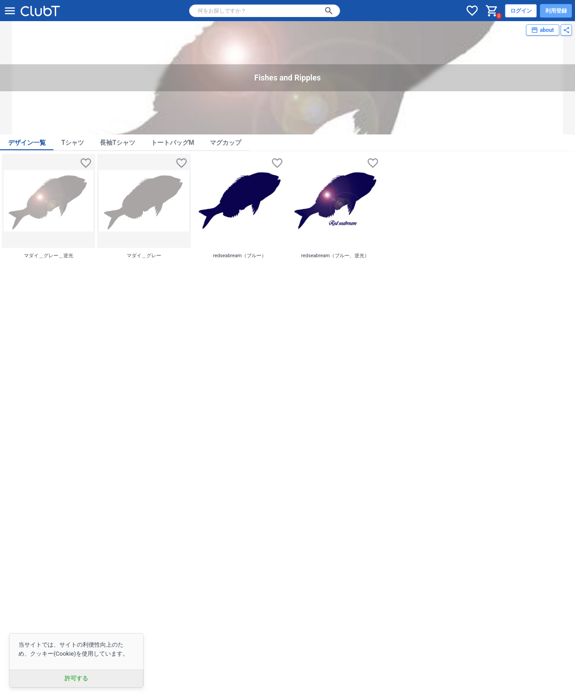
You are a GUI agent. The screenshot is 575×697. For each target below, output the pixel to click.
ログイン (521, 11)
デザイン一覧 (27, 142)
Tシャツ (73, 142)
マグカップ (225, 142)
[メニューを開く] (10, 11)
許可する (76, 678)
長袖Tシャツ (117, 142)
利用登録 (556, 11)
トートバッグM (172, 142)
